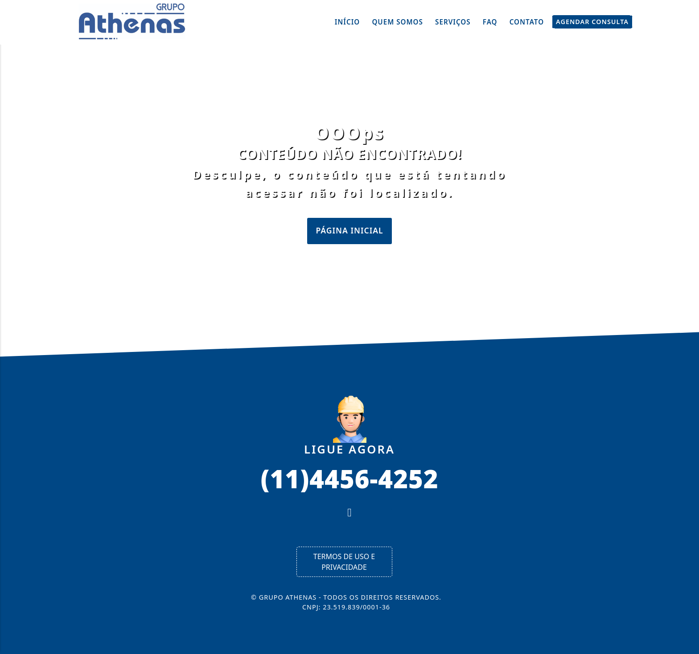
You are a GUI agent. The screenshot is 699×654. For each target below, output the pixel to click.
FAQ (490, 21)
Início (347, 21)
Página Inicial (349, 230)
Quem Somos (397, 21)
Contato (527, 21)
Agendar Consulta (592, 22)
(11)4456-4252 (349, 478)
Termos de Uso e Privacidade (344, 562)
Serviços (453, 21)
